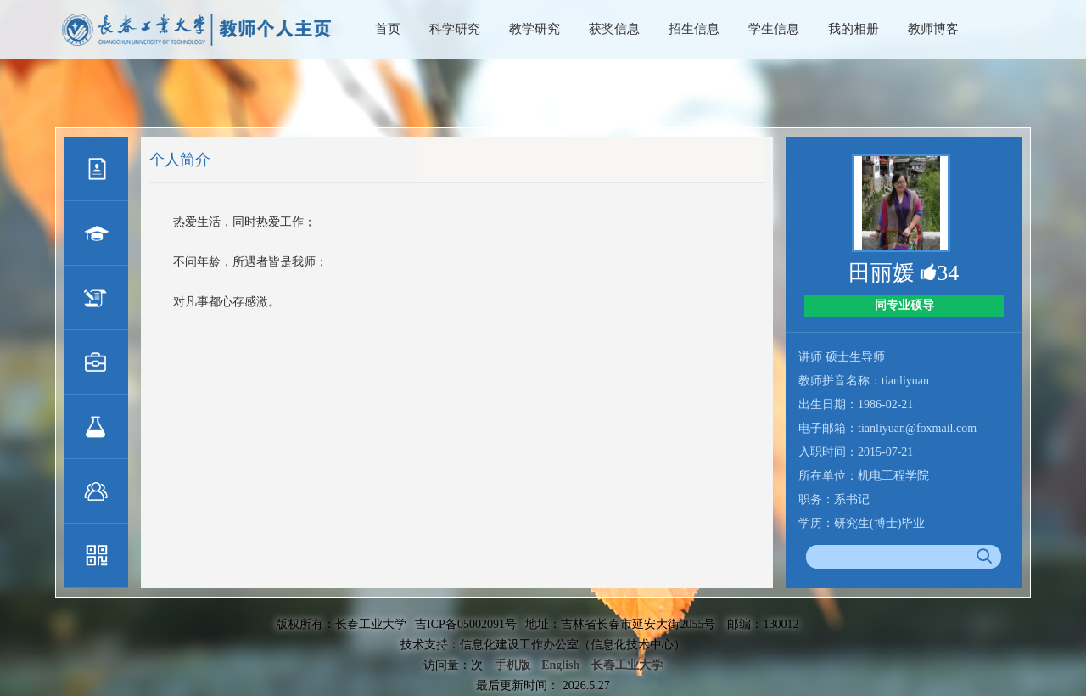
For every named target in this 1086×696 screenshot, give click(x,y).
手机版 (512, 665)
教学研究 (534, 29)
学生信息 (773, 29)
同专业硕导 (904, 305)
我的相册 (853, 29)
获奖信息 (614, 29)
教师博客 (933, 29)
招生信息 (694, 29)
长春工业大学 (627, 665)
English (560, 665)
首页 (387, 29)
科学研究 (454, 29)
